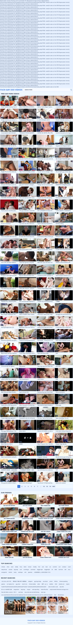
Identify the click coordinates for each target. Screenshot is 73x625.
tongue (28, 589)
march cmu (24, 584)
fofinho (56, 581)
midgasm (30, 581)
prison (51, 581)
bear (47, 567)
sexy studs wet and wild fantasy (32, 592)
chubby (34, 567)
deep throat (4, 569)
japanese (30, 572)
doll (65, 569)
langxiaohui (16, 589)
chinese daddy (32, 584)
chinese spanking (63, 581)
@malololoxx (61, 595)
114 (50, 486)
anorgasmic (4, 572)
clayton (68, 584)
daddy (16, 567)
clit (52, 569)
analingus (20, 572)
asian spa (43, 592)
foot (39, 567)
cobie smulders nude (53, 586)
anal (43, 567)
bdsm (25, 567)
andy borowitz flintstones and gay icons (59, 589)
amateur (64, 567)
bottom (10, 572)
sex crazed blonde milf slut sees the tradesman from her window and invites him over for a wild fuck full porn (26, 595)
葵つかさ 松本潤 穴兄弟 (6, 589)
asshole (10, 569)
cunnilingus (26, 569)
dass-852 (62, 586)
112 (44, 486)
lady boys (23, 589)
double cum (61, 584)
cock (21, 569)
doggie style (40, 569)
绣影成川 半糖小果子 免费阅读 (19, 581)
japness (3, 584)
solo (25, 572)
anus (69, 569)
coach (69, 567)
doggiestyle (47, 569)
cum (60, 567)
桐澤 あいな (45, 584)
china (8, 567)
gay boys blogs (37, 581)
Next (53, 486)
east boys (20, 592)
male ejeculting (35, 589)
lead (55, 595)
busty (15, 572)
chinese (3, 567)
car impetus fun (10, 584)
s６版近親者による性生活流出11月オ (42, 572)
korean (29, 567)
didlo (56, 569)
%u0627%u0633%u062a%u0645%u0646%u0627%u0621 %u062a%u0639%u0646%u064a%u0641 (23, 586)
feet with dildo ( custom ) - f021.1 (9, 592)
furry (21, 567)
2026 (56, 584)
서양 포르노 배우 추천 (6, 581)
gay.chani (18, 584)
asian (12, 567)
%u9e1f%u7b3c (44, 589)
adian (38, 584)
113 (47, 486)
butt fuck (61, 569)
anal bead (33, 569)
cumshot (55, 567)
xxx (50, 567)
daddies (51, 584)
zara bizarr (45, 581)
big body (16, 569)
